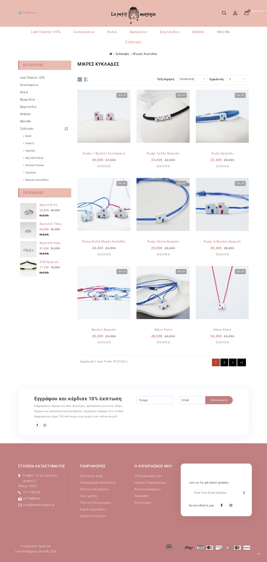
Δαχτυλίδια (169, 32)
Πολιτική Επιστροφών (95, 502)
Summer (31, 172)
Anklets (198, 32)
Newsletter (141, 496)
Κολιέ (112, 32)
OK (245, 492)
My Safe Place (35, 157)
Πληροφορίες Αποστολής (98, 482)
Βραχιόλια (138, 32)
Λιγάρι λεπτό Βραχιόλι (163, 241)
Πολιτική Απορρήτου (94, 489)
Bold (28, 136)
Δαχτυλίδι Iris (48, 204)
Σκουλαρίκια (84, 32)
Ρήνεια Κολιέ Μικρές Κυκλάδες (104, 241)
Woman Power (35, 165)
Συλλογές (133, 42)
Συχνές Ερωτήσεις (93, 509)
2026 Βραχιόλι (49, 262)
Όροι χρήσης (89, 496)
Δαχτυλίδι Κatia (50, 243)
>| (241, 362)
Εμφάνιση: (217, 79)
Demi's (30, 143)
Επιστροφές (143, 502)
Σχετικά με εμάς (91, 476)
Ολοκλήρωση (219, 400)
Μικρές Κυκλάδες (145, 54)
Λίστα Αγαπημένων (147, 489)
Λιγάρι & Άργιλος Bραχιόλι (222, 241)
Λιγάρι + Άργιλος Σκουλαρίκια (104, 153)
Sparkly (30, 150)
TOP (259, 554)
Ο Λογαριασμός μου (148, 476)
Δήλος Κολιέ (163, 329)
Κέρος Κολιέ (222, 329)
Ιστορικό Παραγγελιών (150, 482)
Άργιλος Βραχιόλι (103, 329)
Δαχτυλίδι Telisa (50, 223)
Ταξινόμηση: (166, 79)
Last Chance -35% (46, 32)
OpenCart (44, 546)
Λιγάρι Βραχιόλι (222, 153)
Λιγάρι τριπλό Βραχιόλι (163, 153)
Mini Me (223, 32)
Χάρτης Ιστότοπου (93, 516)
